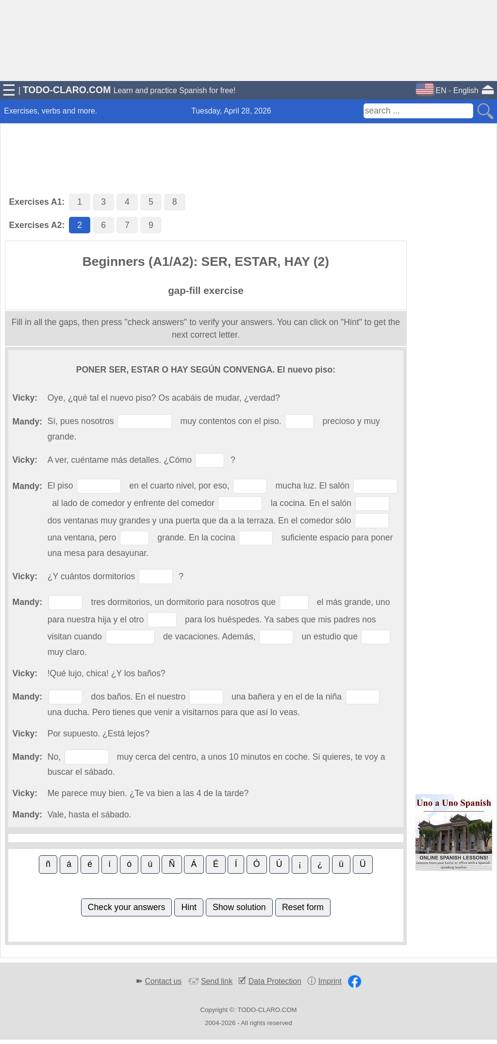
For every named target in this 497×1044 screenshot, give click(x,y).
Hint (189, 907)
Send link (216, 981)
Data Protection (274, 981)
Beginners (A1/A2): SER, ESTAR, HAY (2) (206, 261)
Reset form (303, 907)
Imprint (330, 981)
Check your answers (126, 907)
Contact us (163, 981)
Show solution (239, 907)
